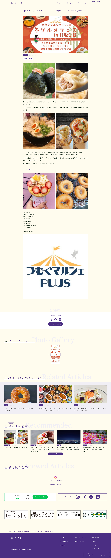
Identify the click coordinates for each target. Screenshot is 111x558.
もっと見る (55, 453)
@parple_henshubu (55, 484)
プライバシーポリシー (81, 537)
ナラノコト (95, 545)
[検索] (93, 3)
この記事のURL (56, 324)
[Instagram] (78, 497)
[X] (84, 497)
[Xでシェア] (51, 319)
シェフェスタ (95, 548)
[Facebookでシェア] (55, 319)
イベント (11, 531)
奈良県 (30, 58)
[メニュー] (98, 3)
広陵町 (25, 58)
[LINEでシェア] (60, 319)
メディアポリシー (80, 541)
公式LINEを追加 (40, 497)
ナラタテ (94, 541)
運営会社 (62, 545)
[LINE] (98, 497)
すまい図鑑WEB (96, 537)
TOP (5, 531)
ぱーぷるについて (65, 541)
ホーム (62, 537)
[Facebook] (91, 497)
